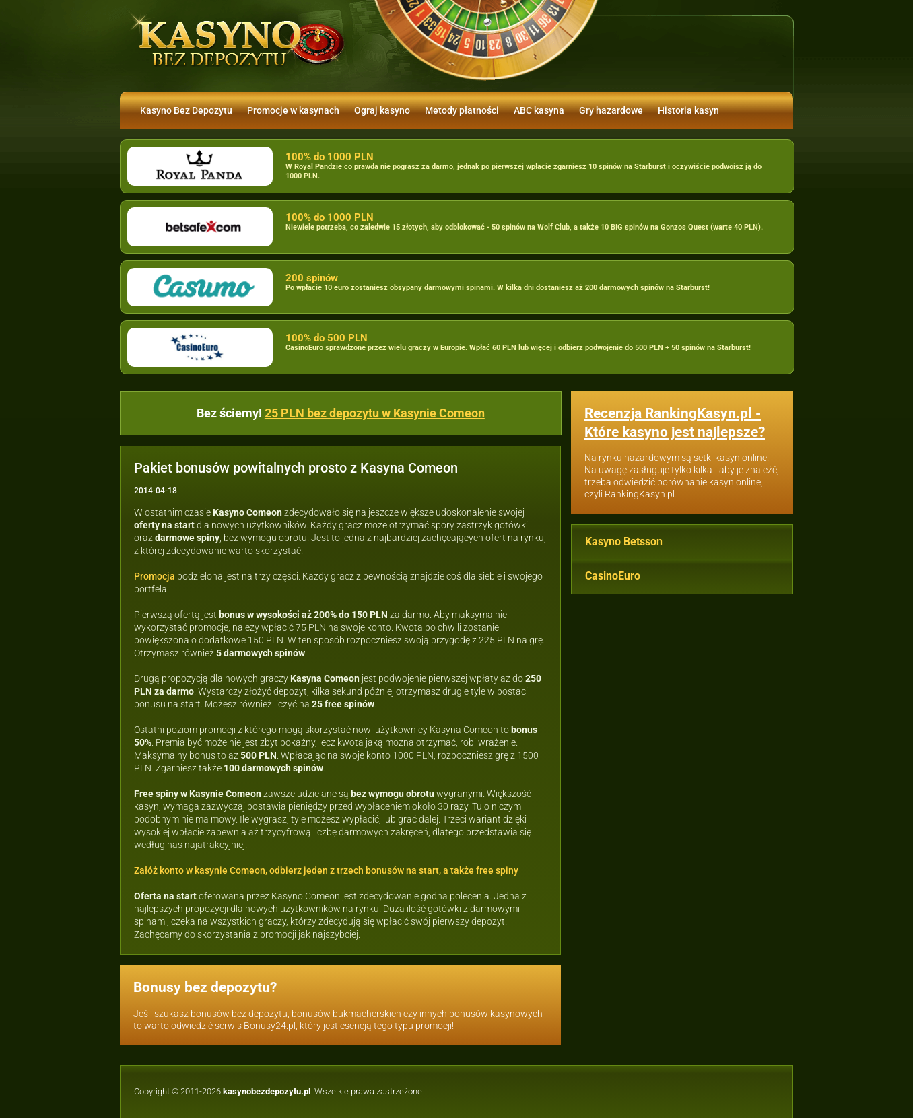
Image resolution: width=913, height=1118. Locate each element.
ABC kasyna (539, 110)
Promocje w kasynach (293, 110)
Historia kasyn (688, 110)
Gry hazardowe (611, 110)
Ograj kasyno (382, 110)
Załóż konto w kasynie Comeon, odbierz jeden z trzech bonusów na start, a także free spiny (326, 870)
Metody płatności (462, 110)
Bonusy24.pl (270, 1025)
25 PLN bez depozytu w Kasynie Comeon (375, 413)
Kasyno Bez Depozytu (186, 110)
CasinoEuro (612, 575)
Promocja (154, 576)
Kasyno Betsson (624, 541)
